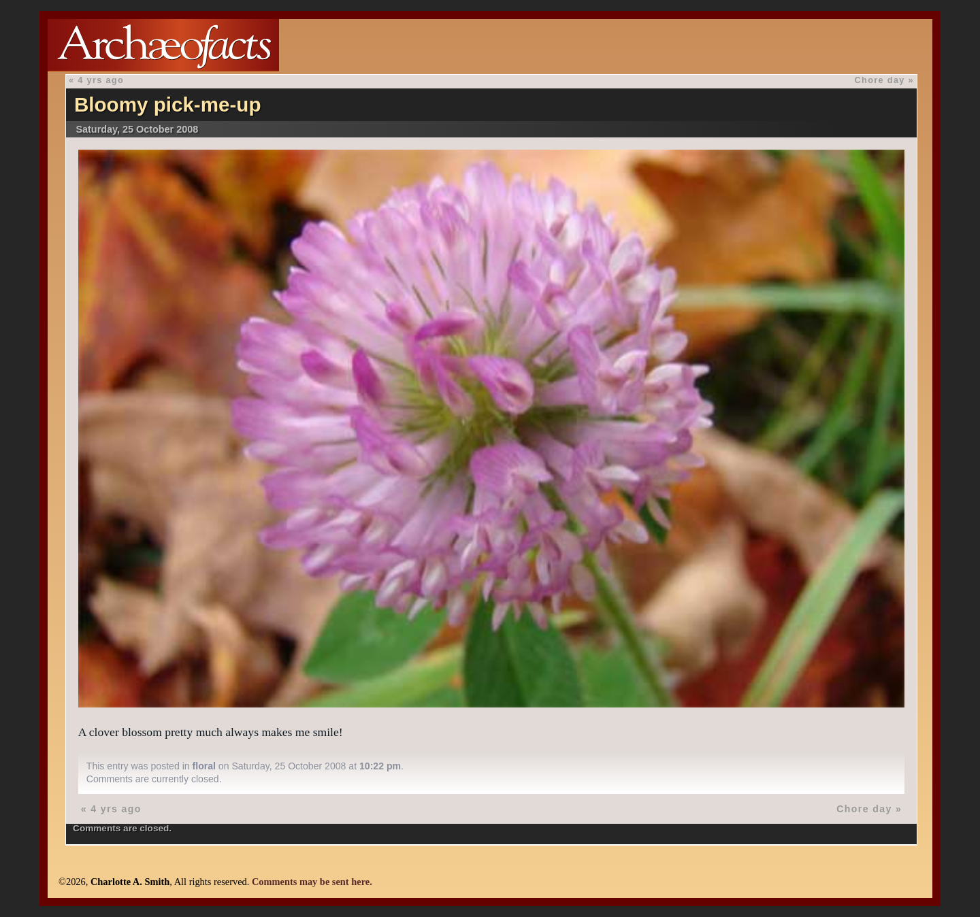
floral (204, 766)
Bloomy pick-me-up (167, 104)
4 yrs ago (101, 80)
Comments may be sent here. (312, 881)
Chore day (880, 80)
